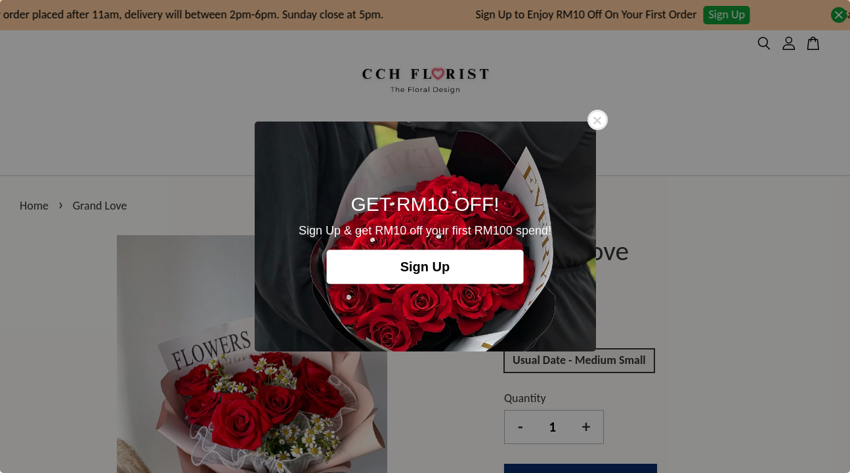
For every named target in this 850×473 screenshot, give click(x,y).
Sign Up (425, 266)
